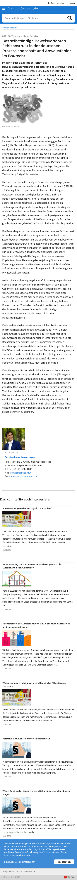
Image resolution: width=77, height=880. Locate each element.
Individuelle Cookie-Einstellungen (19, 861)
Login (72, 3)
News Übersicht (10, 27)
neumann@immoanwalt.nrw (24, 476)
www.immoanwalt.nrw (20, 472)
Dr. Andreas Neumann (20, 457)
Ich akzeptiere (64, 861)
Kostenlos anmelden (56, 3)
